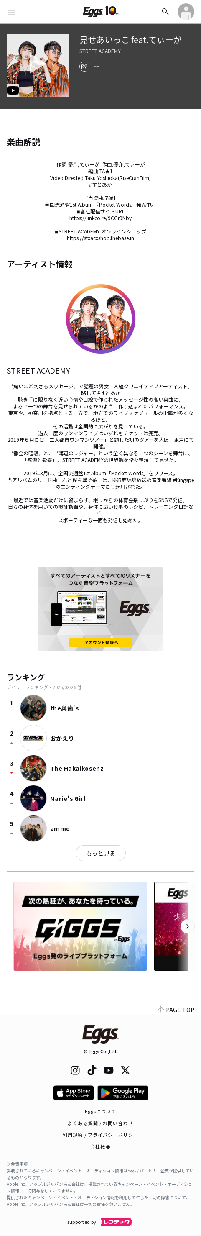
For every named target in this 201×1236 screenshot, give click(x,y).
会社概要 (100, 1146)
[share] (84, 67)
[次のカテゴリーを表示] (188, 926)
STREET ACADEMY (100, 51)
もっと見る (100, 853)
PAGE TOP (176, 1009)
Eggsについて (101, 1111)
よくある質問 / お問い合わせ (100, 1123)
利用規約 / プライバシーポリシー (100, 1134)
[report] (96, 67)
